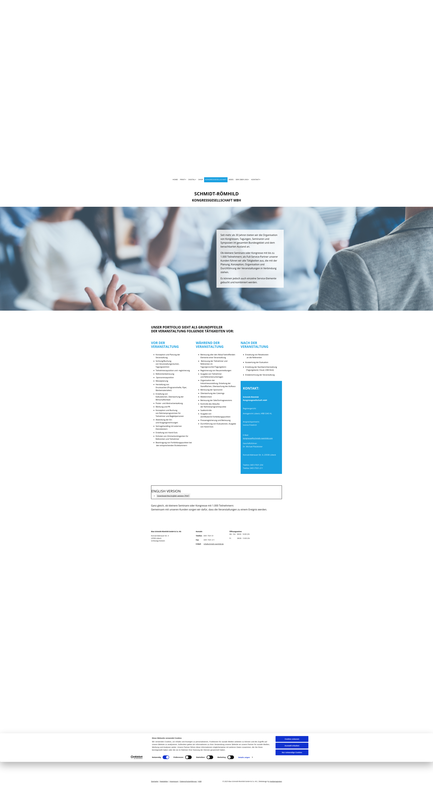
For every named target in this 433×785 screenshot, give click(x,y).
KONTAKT (255, 179)
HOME (175, 179)
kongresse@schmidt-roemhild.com (258, 438)
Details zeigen (244, 780)
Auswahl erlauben (292, 769)
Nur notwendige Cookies (292, 776)
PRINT (182, 179)
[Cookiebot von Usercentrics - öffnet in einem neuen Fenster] (137, 780)
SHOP (200, 179)
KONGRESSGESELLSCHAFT (215, 179)
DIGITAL (192, 179)
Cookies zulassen (292, 762)
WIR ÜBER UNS (242, 179)
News (231, 179)
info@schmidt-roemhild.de (214, 544)
